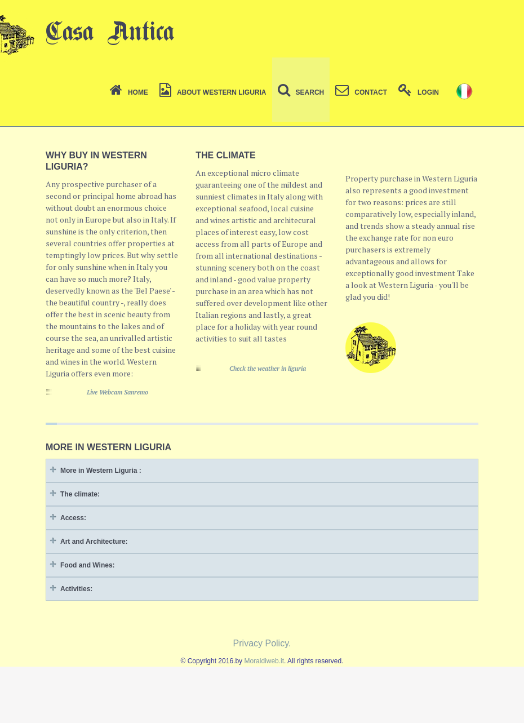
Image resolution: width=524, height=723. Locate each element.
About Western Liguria (213, 92)
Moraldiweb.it (264, 661)
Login (418, 92)
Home (129, 92)
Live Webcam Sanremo (117, 392)
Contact (361, 92)
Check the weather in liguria (267, 368)
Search (301, 92)
